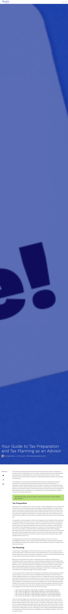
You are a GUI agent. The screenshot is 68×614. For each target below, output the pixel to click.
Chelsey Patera (11, 456)
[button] (65, 2)
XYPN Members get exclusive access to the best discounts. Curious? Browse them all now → (37, 497)
